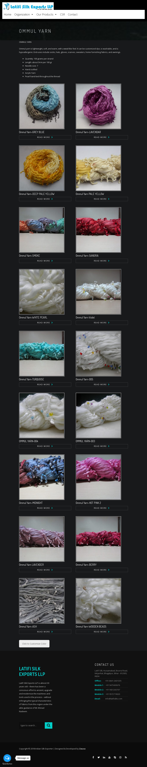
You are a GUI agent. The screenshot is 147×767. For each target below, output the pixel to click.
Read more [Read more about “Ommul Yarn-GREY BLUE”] (43, 137)
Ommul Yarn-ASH (28, 626)
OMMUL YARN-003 (85, 441)
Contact (72, 14)
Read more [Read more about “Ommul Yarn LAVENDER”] (43, 570)
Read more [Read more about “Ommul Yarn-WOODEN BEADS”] (100, 631)
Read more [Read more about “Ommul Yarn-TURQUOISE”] (43, 384)
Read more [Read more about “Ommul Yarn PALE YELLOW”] (100, 199)
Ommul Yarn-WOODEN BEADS (91, 626)
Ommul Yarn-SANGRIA (87, 255)
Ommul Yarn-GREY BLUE (31, 132)
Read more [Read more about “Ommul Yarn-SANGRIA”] (100, 261)
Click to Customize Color (34, 643)
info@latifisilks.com (113, 698)
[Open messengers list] (7, 758)
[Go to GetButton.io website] (7, 764)
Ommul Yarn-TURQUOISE (31, 379)
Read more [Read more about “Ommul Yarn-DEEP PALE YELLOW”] (43, 199)
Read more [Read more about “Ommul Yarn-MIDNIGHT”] (43, 508)
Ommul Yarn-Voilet (85, 317)
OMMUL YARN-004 (28, 441)
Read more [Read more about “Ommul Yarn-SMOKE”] (43, 261)
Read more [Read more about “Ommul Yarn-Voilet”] (100, 322)
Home (7, 14)
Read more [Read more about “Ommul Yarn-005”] (100, 384)
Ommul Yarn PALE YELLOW (90, 194)
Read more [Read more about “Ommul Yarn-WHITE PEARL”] (43, 322)
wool (66, 48)
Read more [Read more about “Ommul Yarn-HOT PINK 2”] (100, 508)
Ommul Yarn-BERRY (86, 564)
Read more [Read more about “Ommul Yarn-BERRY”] (100, 570)
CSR (62, 14)
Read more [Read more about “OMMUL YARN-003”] (100, 446)
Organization (23, 14)
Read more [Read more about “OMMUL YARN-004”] (43, 446)
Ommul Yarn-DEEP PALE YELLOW (36, 194)
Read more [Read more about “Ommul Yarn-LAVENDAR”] (100, 137)
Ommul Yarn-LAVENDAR (88, 132)
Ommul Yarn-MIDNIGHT (31, 502)
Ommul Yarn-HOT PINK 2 (88, 502)
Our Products (46, 14)
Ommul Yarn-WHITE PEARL (33, 317)
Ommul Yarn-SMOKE (29, 255)
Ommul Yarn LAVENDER (31, 564)
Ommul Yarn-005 (84, 379)
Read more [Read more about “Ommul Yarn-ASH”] (43, 631)
